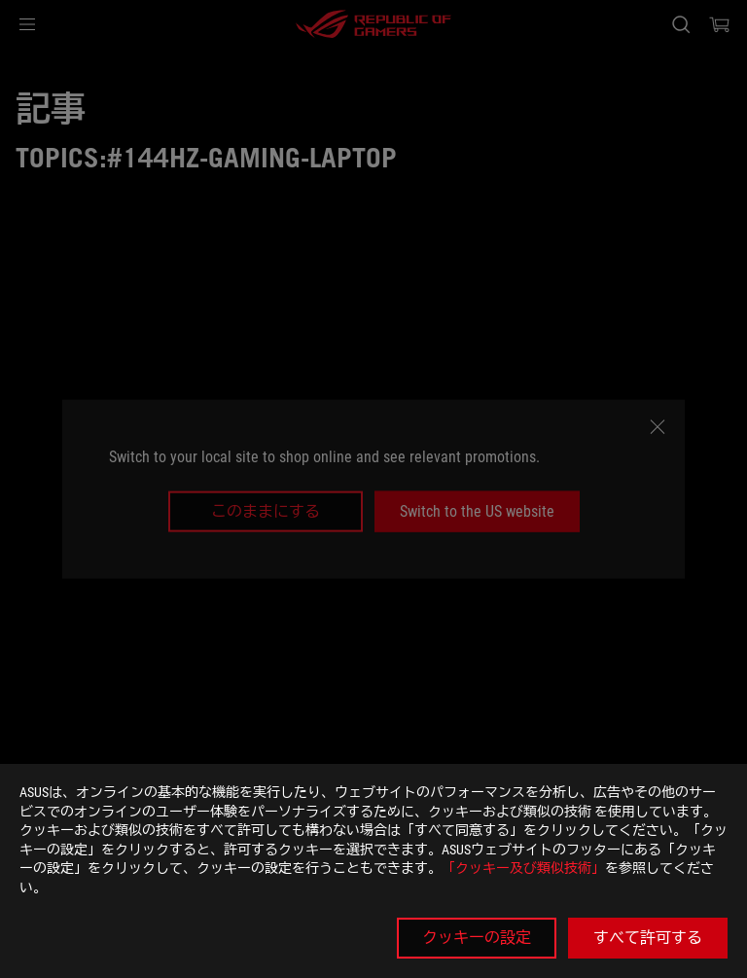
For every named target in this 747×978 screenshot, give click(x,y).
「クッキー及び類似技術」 (523, 868)
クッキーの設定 (476, 937)
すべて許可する (647, 937)
